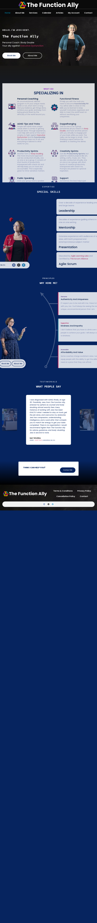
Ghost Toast (43, 430)
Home (7, 12)
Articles (59, 12)
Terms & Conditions (63, 491)
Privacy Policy (84, 491)
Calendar (46, 12)
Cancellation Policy (65, 496)
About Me (19, 12)
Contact (88, 12)
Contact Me (58, 469)
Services (33, 12)
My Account (73, 12)
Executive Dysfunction (30, 45)
